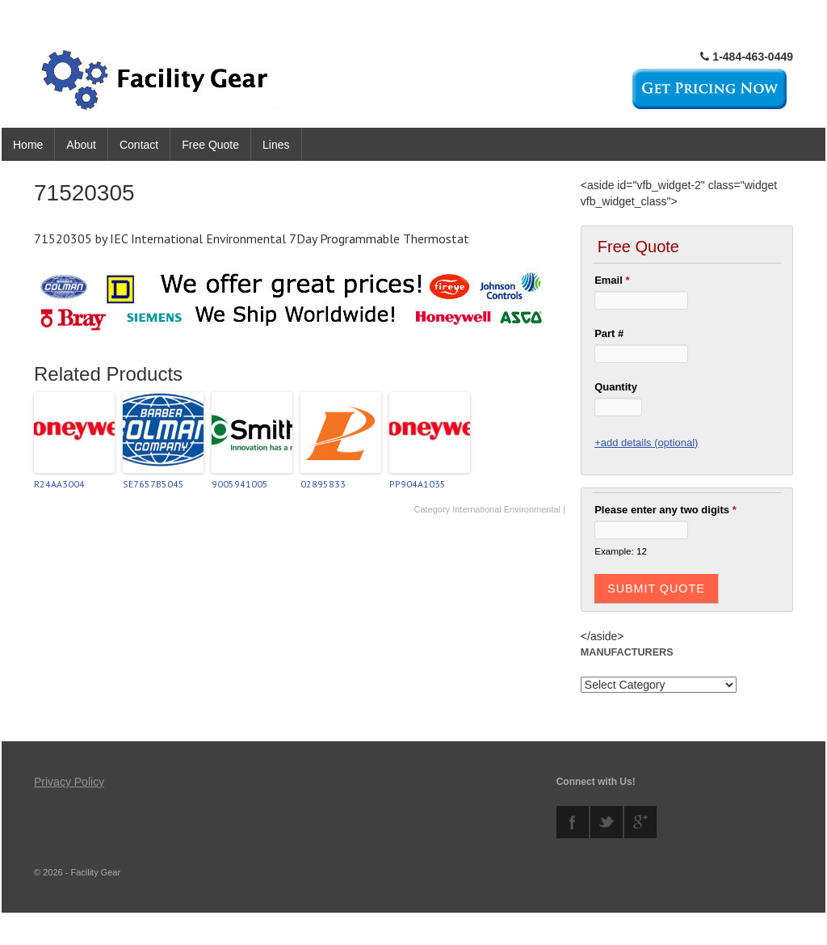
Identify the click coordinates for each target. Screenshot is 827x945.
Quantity (615, 387)
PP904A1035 (417, 484)
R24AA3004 (59, 484)
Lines (275, 144)
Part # (608, 333)
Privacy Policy (69, 781)
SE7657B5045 (153, 484)
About (81, 144)
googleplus (640, 822)
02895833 (323, 484)
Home (28, 144)
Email (611, 280)
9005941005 (240, 484)
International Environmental (506, 509)
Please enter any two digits (665, 510)
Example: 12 (620, 551)
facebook (572, 822)
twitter (606, 822)
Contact (139, 144)
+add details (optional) (646, 443)
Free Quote (210, 144)
